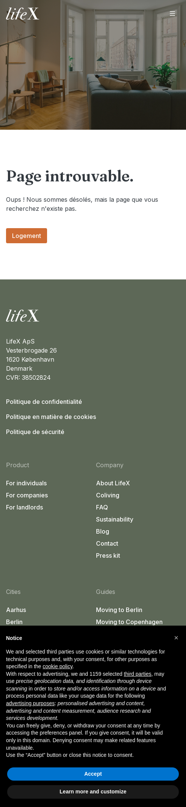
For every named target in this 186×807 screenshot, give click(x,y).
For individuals (26, 483)
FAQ (102, 507)
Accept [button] (93, 774)
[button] (176, 638)
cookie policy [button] (57, 666)
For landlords (24, 507)
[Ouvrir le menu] (172, 13)
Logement (26, 235)
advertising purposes (30, 703)
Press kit (108, 555)
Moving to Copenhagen (129, 622)
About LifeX (113, 483)
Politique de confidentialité (44, 401)
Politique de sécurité (35, 432)
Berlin (14, 622)
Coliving (107, 495)
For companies (27, 495)
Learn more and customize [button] (92, 792)
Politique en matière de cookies (51, 416)
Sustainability (114, 519)
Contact (107, 543)
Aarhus (16, 610)
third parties (137, 674)
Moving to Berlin (119, 610)
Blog (102, 531)
